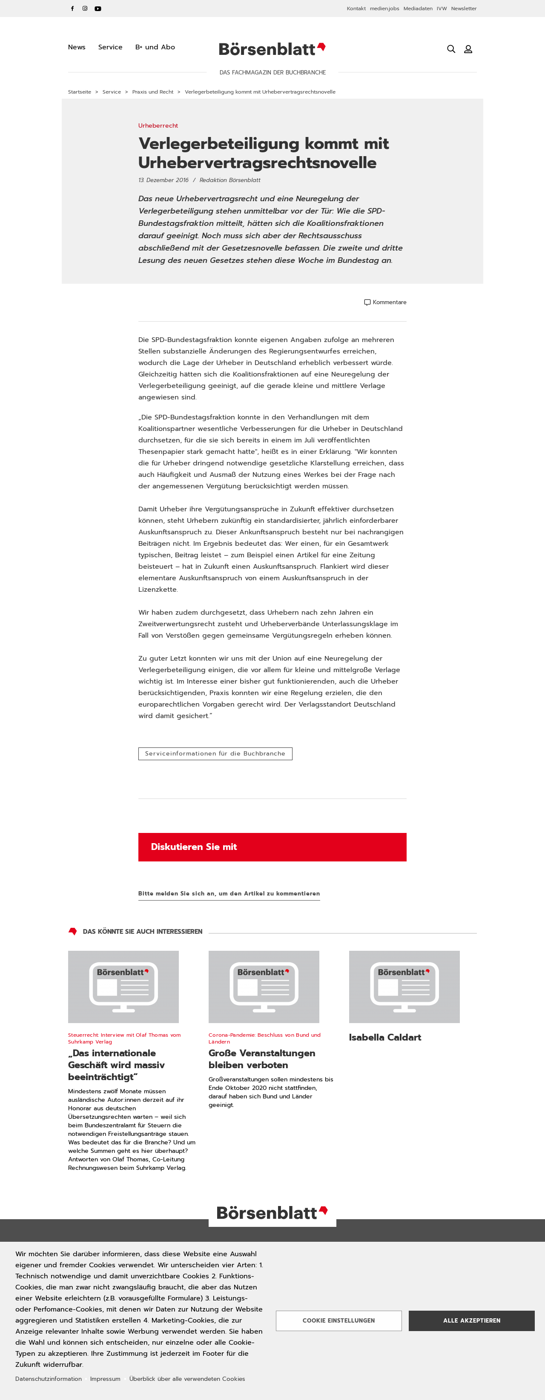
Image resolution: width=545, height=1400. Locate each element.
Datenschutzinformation (48, 1378)
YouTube (98, 8)
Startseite (79, 92)
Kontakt (356, 8)
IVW (442, 8)
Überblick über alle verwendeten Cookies (187, 1378)
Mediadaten (418, 8)
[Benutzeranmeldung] (468, 48)
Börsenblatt (272, 49)
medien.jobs (384, 8)
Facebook (72, 8)
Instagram (85, 8)
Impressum (105, 1378)
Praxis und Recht (152, 92)
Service (112, 92)
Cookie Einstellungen (339, 1321)
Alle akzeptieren (472, 1321)
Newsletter (464, 8)
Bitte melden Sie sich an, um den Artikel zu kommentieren (229, 894)
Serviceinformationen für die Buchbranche (215, 753)
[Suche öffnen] (451, 48)
